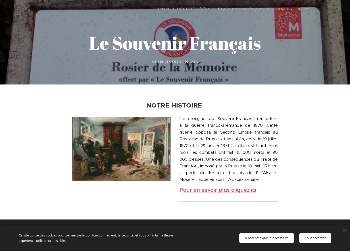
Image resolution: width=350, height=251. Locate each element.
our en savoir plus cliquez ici (219, 189)
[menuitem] (165, 9)
